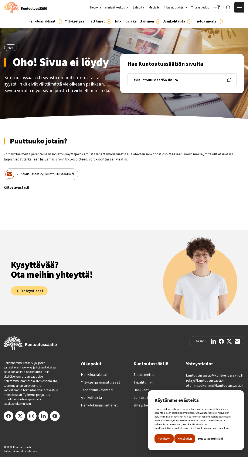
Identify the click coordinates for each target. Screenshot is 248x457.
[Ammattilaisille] (109, 21)
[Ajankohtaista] (158, 21)
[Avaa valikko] (239, 7)
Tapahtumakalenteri (97, 390)
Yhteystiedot (143, 405)
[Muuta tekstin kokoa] (217, 7)
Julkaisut (140, 397)
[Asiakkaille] (60, 21)
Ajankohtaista (91, 397)
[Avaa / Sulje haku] (227, 7)
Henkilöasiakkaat (94, 374)
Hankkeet (141, 390)
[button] (45, 21)
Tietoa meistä (143, 374)
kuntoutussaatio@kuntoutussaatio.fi (45, 174)
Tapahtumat (143, 382)
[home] (25, 7)
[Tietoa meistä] (221, 21)
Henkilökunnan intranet (99, 405)
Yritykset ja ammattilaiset (100, 382)
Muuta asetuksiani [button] (210, 438)
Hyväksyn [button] (164, 438)
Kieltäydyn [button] (185, 438)
